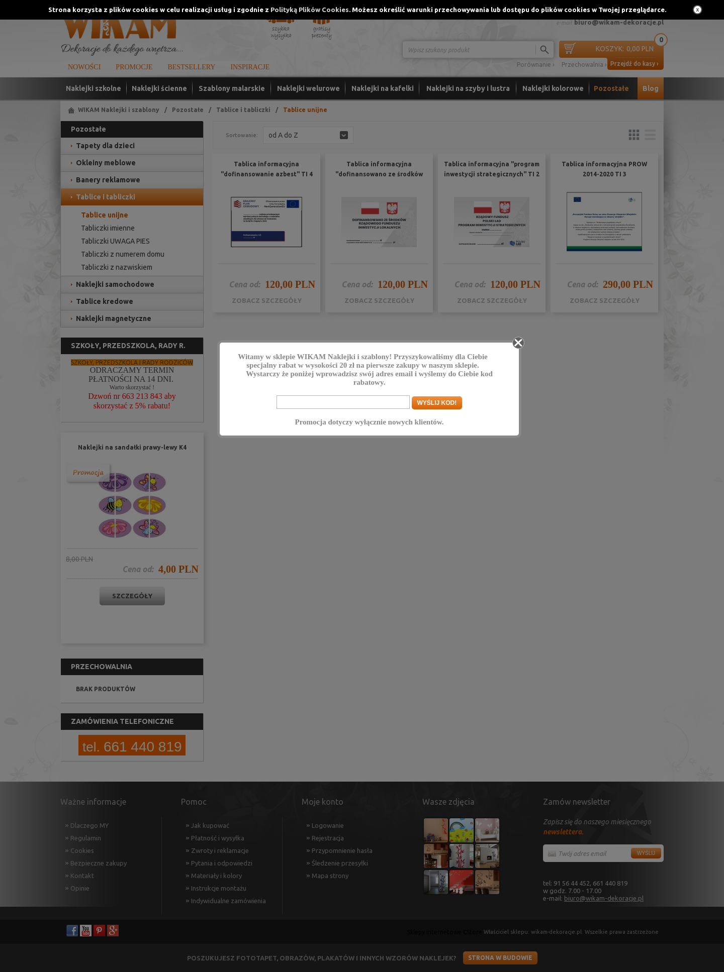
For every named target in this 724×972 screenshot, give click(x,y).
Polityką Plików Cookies (309, 9)
